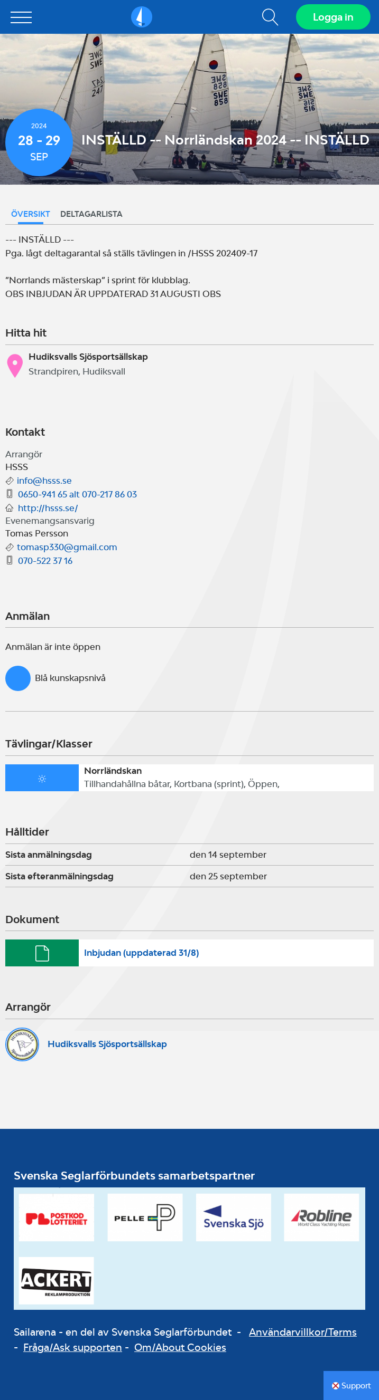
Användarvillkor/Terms (303, 1332)
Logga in (333, 17)
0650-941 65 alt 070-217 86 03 (77, 494)
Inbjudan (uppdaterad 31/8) (141, 952)
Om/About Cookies (180, 1347)
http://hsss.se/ (48, 508)
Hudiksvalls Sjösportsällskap (107, 1044)
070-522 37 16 (45, 560)
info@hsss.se (44, 480)
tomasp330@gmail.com (67, 547)
